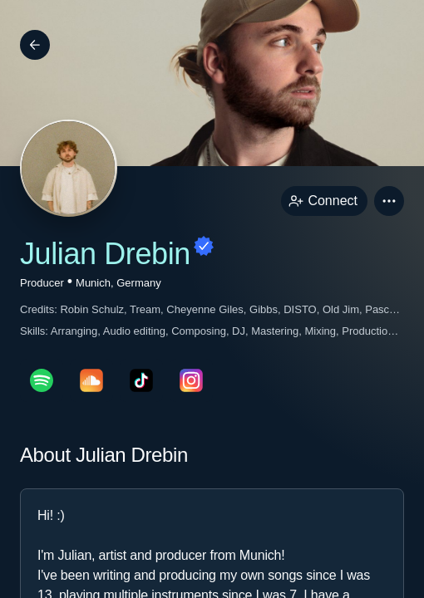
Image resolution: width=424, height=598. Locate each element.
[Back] (35, 45)
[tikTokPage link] (141, 380)
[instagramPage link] (191, 380)
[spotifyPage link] (41, 380)
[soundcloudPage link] (91, 380)
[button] (389, 201)
